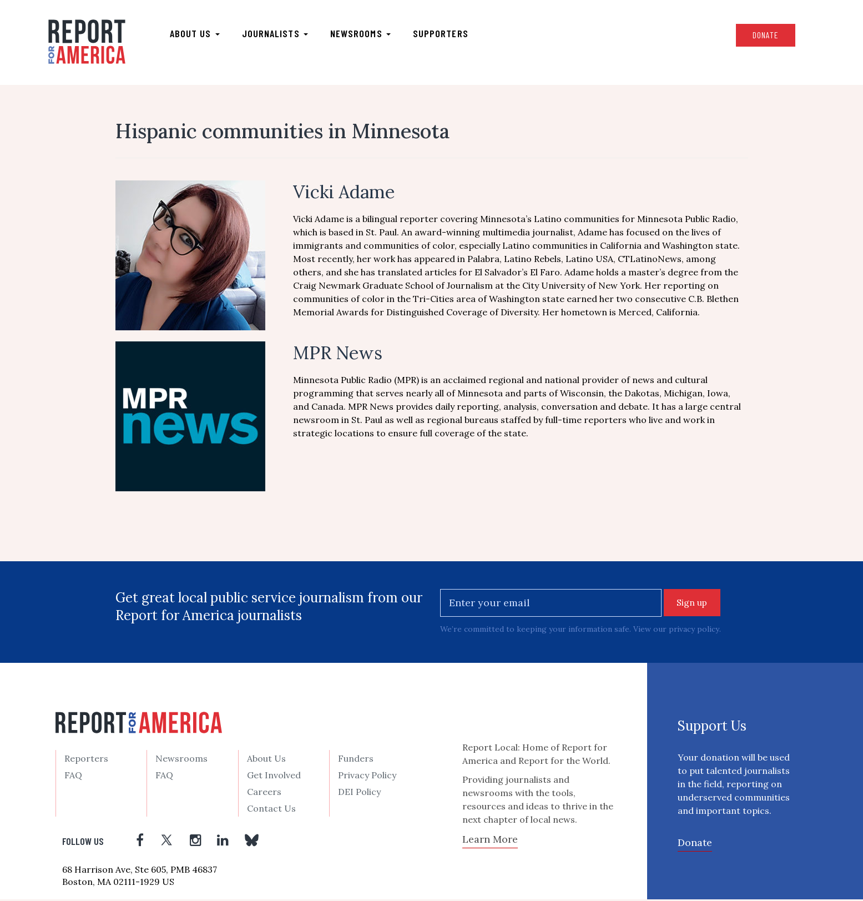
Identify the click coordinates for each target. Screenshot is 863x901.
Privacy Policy (367, 776)
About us (200, 34)
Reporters (86, 760)
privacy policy (694, 631)
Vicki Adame (344, 193)
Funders (356, 760)
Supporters (446, 34)
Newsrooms (366, 34)
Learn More (490, 841)
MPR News (337, 354)
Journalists (281, 34)
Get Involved (274, 776)
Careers (264, 793)
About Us (266, 760)
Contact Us (271, 810)
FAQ (73, 776)
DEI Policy (359, 793)
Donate (758, 35)
